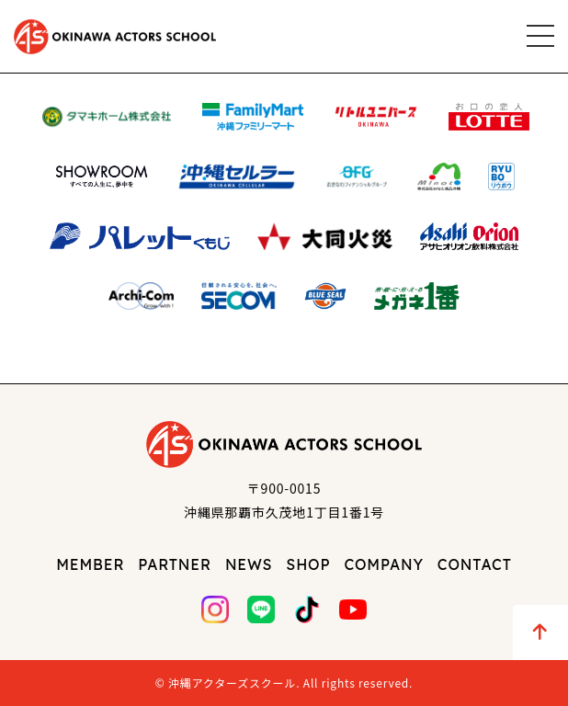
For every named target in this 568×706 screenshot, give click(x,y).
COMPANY (383, 564)
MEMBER (90, 564)
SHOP (308, 564)
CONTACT (474, 564)
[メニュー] (540, 36)
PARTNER (174, 564)
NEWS (248, 564)
